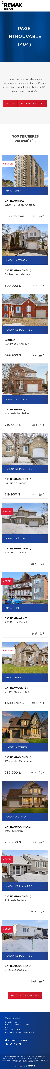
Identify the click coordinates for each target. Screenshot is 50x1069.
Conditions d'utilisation (37, 1060)
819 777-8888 (16, 1030)
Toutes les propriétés (25, 995)
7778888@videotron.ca (23, 1032)
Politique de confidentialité (14, 1060)
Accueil (10, 103)
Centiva (30, 1066)
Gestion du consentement (25, 1062)
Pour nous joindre (32, 103)
